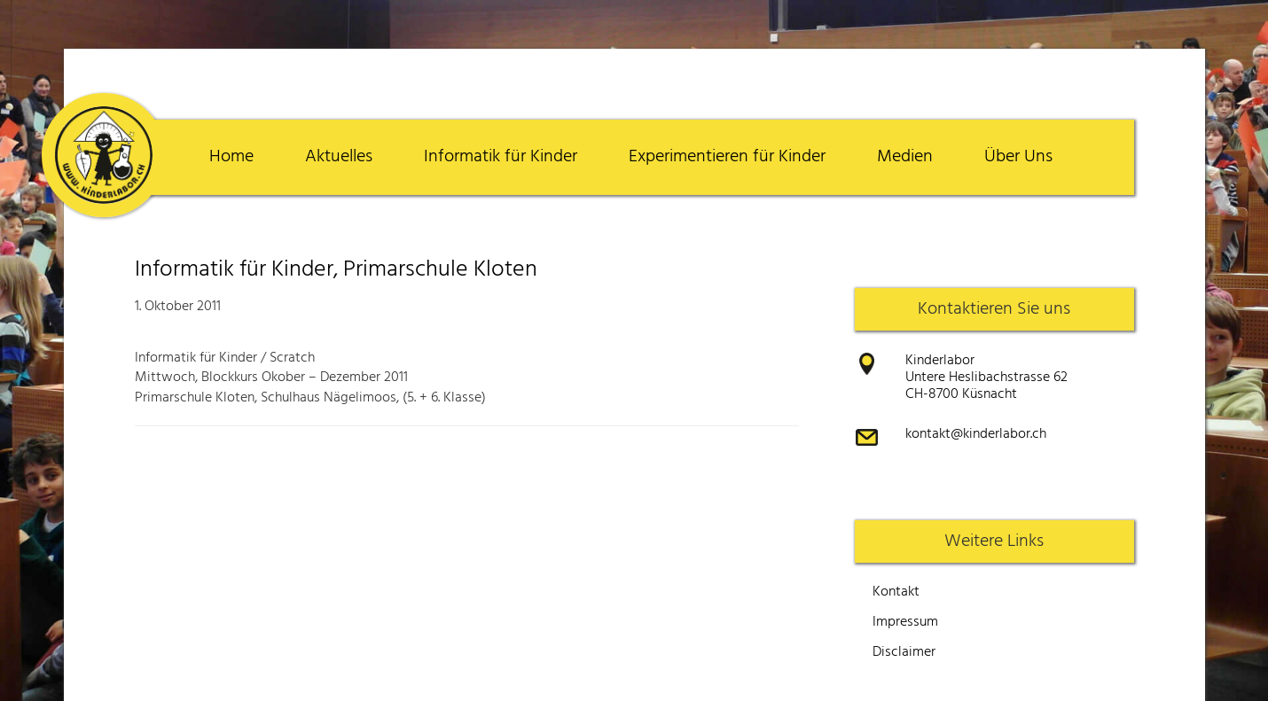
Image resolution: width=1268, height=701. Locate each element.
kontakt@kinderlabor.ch (975, 434)
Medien (905, 157)
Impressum (905, 622)
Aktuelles (338, 157)
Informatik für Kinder (500, 157)
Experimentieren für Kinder (727, 157)
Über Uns (1018, 157)
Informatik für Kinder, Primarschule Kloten (336, 270)
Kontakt (896, 592)
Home (231, 157)
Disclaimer (904, 652)
